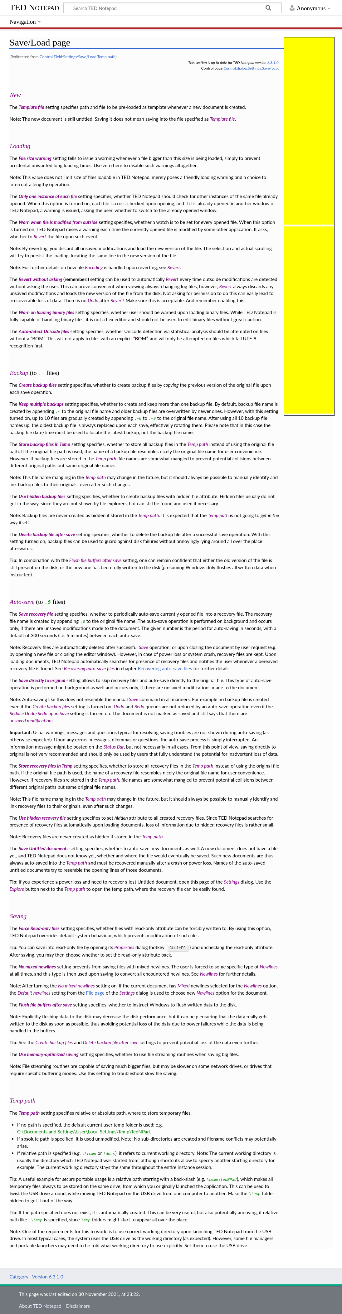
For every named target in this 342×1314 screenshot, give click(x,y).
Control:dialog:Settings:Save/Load (251, 68)
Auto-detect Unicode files (44, 331)
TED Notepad (34, 7)
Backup (19, 372)
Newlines (268, 966)
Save (143, 647)
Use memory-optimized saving (49, 1054)
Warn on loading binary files (46, 312)
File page (95, 992)
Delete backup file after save (47, 534)
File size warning (35, 158)
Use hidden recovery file (42, 818)
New (15, 94)
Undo (93, 300)
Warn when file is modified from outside (58, 222)
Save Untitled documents (44, 848)
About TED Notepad (40, 1305)
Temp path (197, 444)
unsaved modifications (31, 720)
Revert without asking (40, 279)
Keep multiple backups (41, 404)
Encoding (94, 267)
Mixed (184, 985)
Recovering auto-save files (89, 668)
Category (18, 1276)
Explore (16, 889)
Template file (31, 107)
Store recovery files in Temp (46, 766)
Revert (40, 236)
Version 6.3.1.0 (47, 1276)
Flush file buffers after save (95, 560)
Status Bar (113, 746)
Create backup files (38, 385)
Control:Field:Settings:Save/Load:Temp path (77, 56)
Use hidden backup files (42, 496)
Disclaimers (78, 1305)
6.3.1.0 (273, 62)
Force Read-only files (39, 928)
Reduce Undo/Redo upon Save (39, 713)
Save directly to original (42, 680)
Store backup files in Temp (44, 444)
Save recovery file (36, 614)
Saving (18, 916)
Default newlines (33, 992)
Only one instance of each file (48, 196)
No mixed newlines (37, 966)
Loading (20, 146)
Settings (231, 882)
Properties (124, 947)
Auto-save (22, 601)
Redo (139, 706)
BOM (37, 338)
